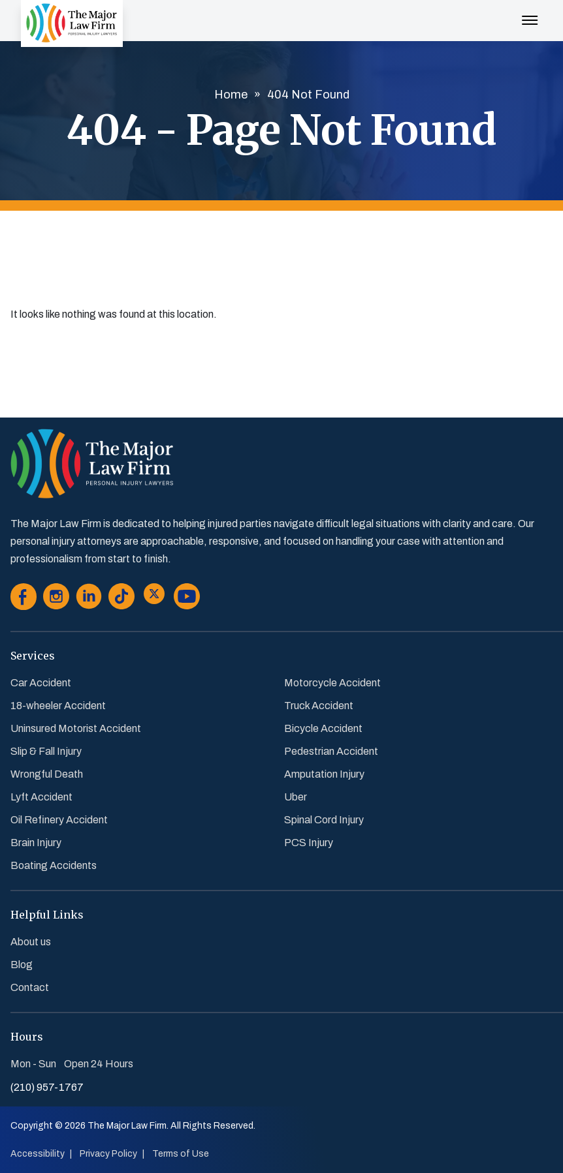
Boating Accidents (53, 865)
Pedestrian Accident (331, 751)
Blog (21, 964)
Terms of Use (180, 1154)
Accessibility (37, 1154)
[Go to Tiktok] (121, 599)
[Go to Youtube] (187, 599)
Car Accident (40, 682)
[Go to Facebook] (23, 599)
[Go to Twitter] (154, 599)
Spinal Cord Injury (324, 819)
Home (231, 94)
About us (30, 941)
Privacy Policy (108, 1154)
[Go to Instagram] (56, 599)
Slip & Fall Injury (46, 751)
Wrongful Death (46, 774)
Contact (29, 987)
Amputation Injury (324, 774)
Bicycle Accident (323, 728)
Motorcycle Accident (332, 682)
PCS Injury (308, 842)
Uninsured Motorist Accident (75, 728)
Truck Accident (318, 705)
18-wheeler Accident (58, 705)
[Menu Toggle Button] (530, 13)
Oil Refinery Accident (59, 819)
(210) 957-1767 (47, 1087)
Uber (295, 796)
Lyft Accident (41, 796)
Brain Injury (35, 842)
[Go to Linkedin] (89, 599)
